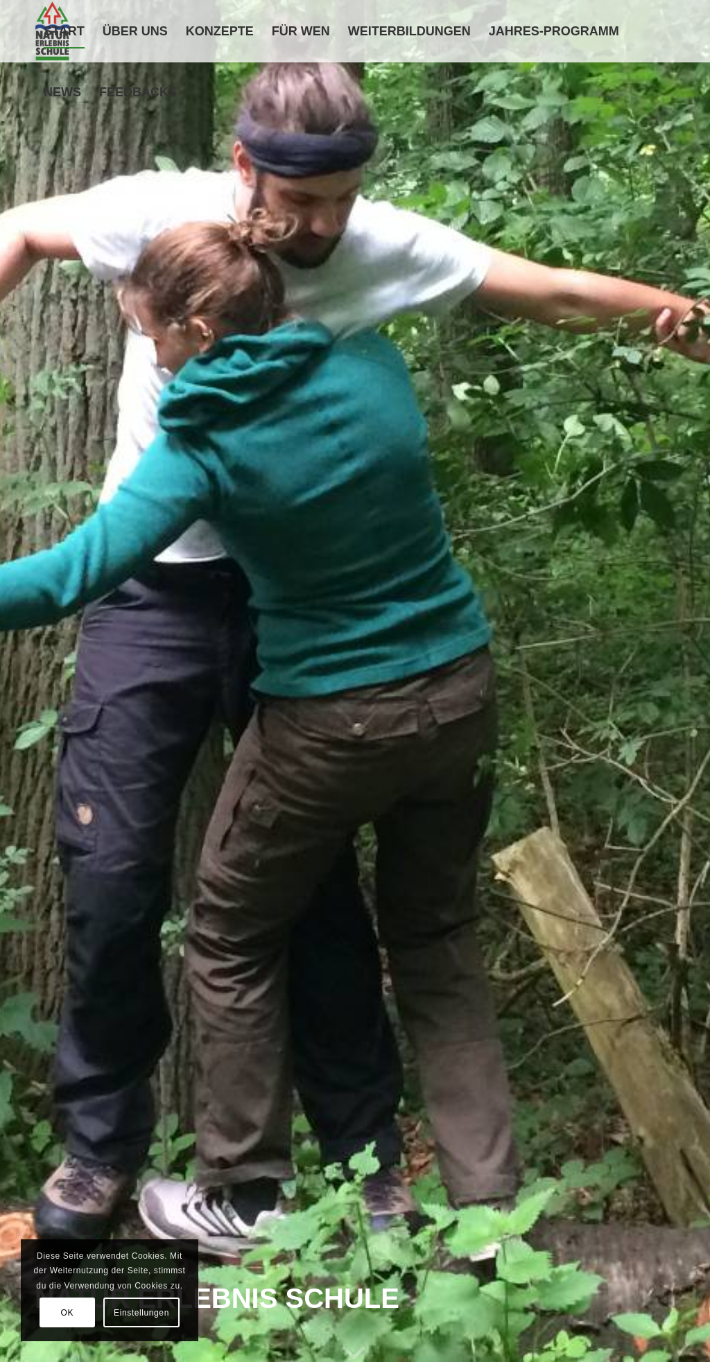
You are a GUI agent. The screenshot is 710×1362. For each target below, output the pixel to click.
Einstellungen (141, 1313)
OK (67, 1313)
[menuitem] (64, 31)
